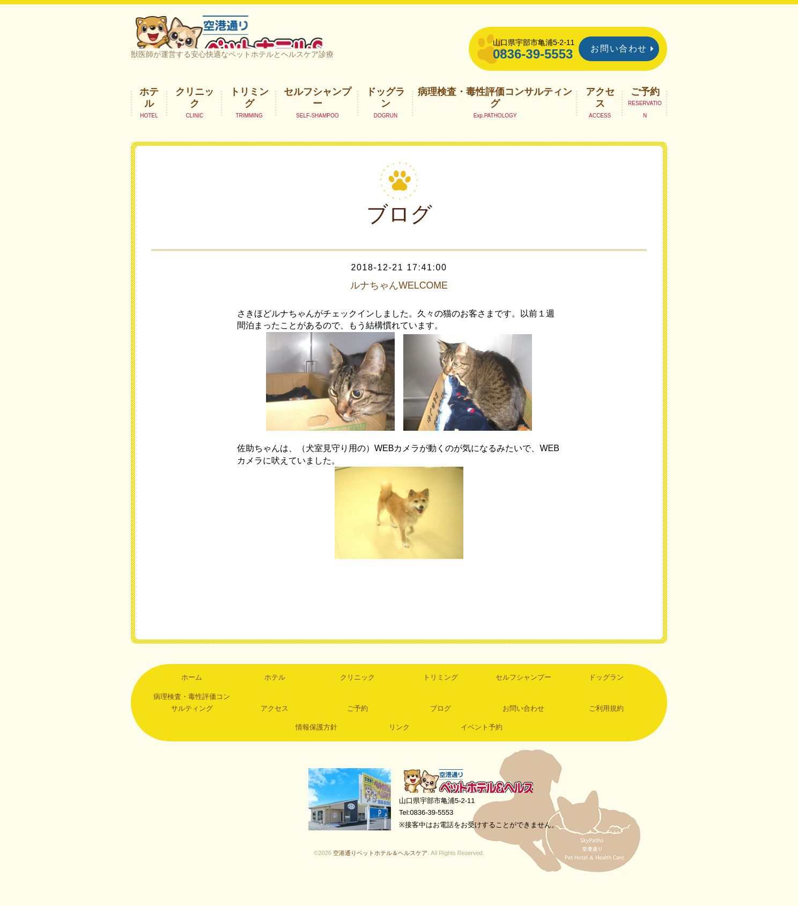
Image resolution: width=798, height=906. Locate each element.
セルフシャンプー (317, 116)
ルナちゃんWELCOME (398, 304)
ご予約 (645, 110)
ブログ (440, 727)
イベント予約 (482, 746)
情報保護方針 (316, 746)
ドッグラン (385, 116)
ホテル (149, 116)
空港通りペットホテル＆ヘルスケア (474, 801)
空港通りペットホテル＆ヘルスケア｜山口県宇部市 (273, 40)
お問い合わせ (618, 48)
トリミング (249, 116)
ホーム (191, 696)
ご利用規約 (606, 727)
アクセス (600, 116)
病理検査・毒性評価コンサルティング (495, 116)
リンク (399, 746)
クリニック (194, 116)
